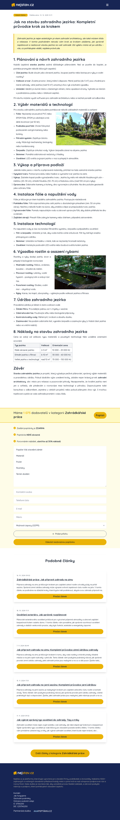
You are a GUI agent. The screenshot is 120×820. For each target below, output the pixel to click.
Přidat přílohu (60, 534)
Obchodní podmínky (22, 798)
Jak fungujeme (20, 796)
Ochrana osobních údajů (24, 801)
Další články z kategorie (60, 753)
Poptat (100, 415)
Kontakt (17, 793)
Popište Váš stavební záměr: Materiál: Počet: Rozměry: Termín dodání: (60, 466)
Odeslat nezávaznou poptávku (60, 542)
